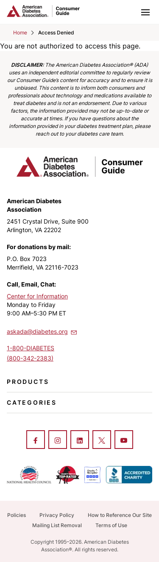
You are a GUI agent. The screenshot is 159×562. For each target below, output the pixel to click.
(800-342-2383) (30, 358)
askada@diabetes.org (42, 331)
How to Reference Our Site (120, 515)
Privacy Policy (56, 515)
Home (20, 32)
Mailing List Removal (57, 525)
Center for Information (37, 296)
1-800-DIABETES (30, 348)
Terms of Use (111, 525)
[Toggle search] (127, 12)
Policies (16, 515)
